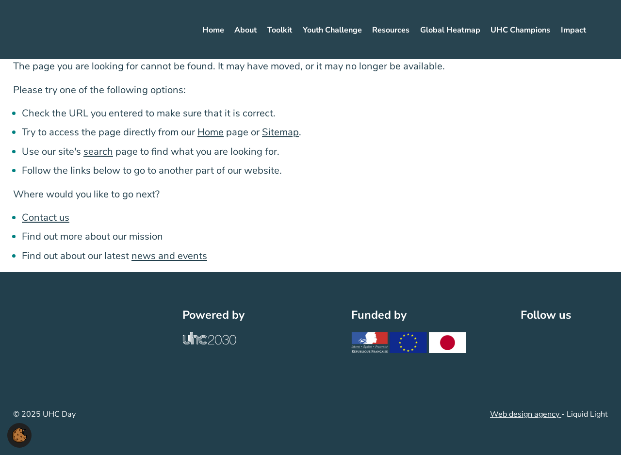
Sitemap (280, 132)
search (98, 151)
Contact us (45, 217)
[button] (19, 434)
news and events (169, 255)
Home (210, 132)
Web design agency (525, 414)
